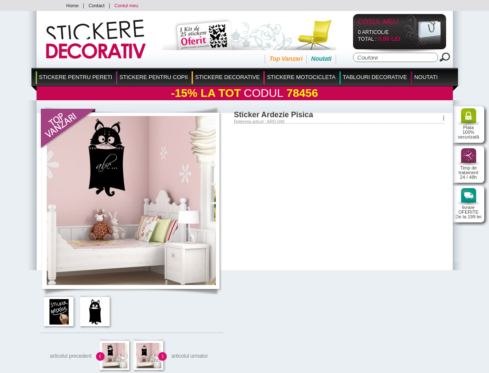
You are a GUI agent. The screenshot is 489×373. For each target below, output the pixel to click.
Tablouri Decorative (375, 77)
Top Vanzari (285, 58)
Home (72, 5)
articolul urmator (189, 356)
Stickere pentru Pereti (76, 77)
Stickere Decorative (227, 77)
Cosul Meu (378, 22)
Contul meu (126, 5)
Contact (96, 5)
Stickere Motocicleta (301, 77)
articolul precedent (70, 356)
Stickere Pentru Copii (153, 77)
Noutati (321, 58)
